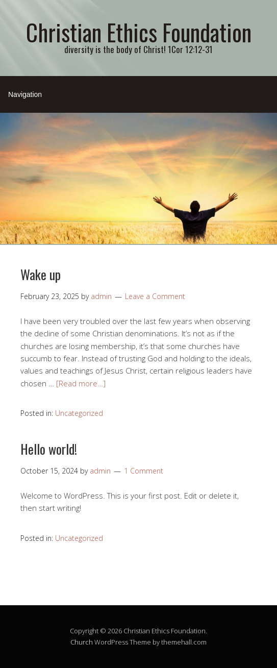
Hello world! (48, 449)
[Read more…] (81, 383)
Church (81, 642)
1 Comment (143, 471)
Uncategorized (79, 413)
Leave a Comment (155, 296)
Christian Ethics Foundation (138, 32)
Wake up (40, 274)
